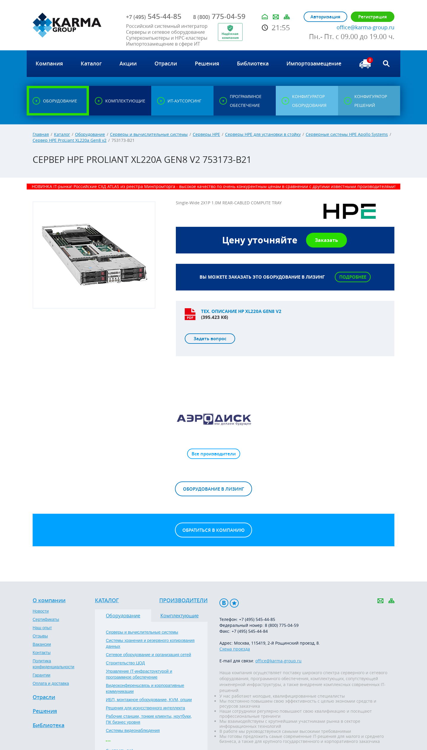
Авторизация (325, 17)
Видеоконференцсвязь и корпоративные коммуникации (145, 688)
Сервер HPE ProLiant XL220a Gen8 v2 (69, 140)
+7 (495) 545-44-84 (250, 631)
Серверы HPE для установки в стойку (263, 134)
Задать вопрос (210, 338)
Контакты (41, 652)
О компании (49, 600)
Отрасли (44, 697)
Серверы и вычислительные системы (149, 134)
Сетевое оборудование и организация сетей (148, 654)
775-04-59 (219, 16)
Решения (45, 711)
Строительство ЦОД (125, 663)
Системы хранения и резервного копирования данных (150, 643)
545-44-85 (153, 16)
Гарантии (41, 675)
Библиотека (48, 725)
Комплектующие (179, 615)
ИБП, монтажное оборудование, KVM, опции (149, 699)
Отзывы (40, 636)
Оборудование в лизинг (213, 489)
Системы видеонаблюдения (133, 730)
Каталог (62, 134)
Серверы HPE (206, 134)
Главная (41, 134)
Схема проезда (234, 649)
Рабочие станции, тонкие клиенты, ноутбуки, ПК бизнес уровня (149, 719)
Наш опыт (42, 627)
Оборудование (90, 134)
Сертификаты (46, 619)
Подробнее (352, 277)
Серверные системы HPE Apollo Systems (347, 134)
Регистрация (372, 17)
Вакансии (42, 644)
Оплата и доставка (51, 683)
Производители (183, 600)
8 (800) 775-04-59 (282, 625)
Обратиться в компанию (213, 530)
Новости (41, 611)
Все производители (214, 454)
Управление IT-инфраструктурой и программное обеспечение (139, 674)
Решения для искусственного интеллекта (145, 708)
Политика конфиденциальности (53, 664)
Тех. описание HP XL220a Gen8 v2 (241, 311)
